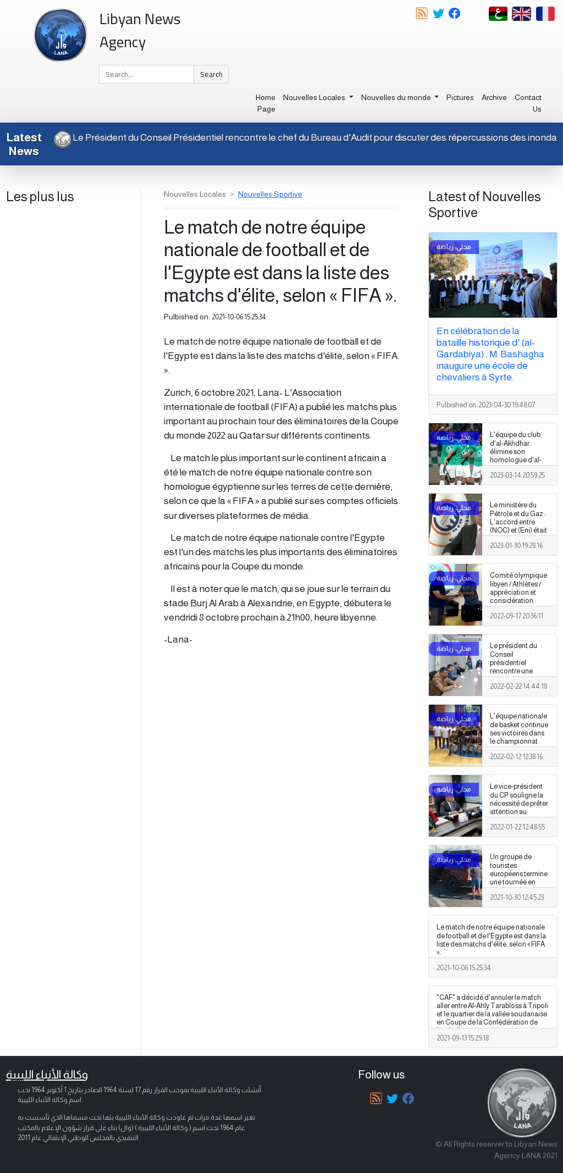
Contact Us (528, 103)
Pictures (460, 97)
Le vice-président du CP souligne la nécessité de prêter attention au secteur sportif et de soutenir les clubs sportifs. (519, 811)
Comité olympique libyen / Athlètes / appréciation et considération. (518, 588)
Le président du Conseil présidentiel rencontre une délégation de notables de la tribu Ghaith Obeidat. (519, 671)
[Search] (146, 74)
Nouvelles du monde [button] (397, 97)
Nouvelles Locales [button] (315, 97)
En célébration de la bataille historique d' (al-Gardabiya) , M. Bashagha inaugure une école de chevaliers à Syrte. (490, 354)
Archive (494, 97)
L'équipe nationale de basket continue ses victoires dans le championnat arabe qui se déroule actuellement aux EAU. (519, 745)
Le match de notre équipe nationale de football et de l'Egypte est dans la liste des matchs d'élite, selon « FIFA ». (491, 939)
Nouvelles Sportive (270, 194)
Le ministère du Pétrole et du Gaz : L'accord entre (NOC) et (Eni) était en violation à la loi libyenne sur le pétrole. (518, 530)
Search (211, 74)
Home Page (265, 103)
